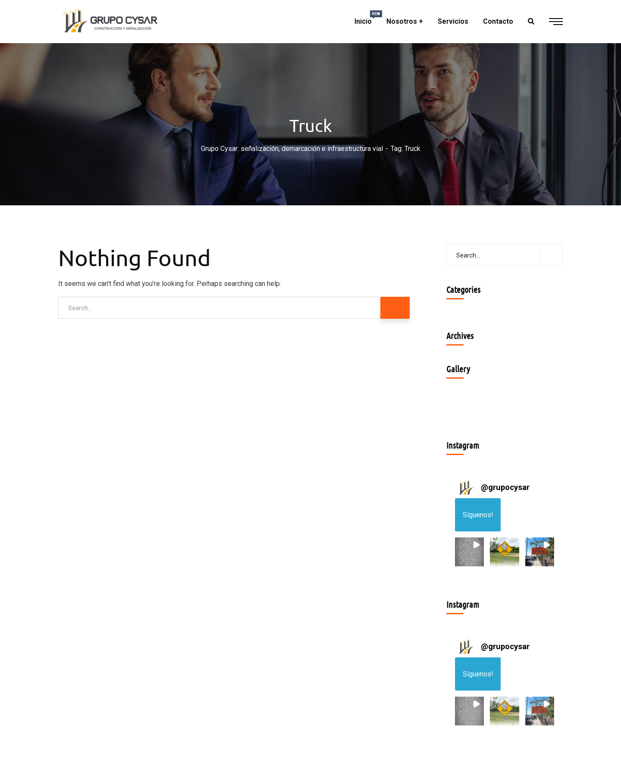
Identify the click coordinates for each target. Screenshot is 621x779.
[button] (469, 551)
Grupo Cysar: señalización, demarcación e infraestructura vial (292, 148)
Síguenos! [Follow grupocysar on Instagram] (478, 515)
